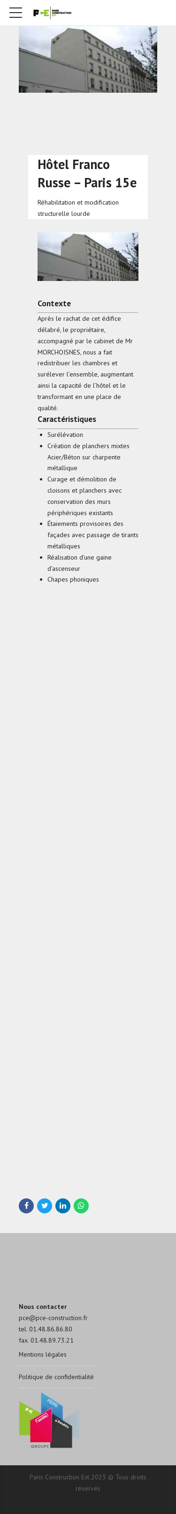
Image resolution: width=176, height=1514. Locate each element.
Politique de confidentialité (56, 1377)
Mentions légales (43, 1354)
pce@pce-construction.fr (53, 1318)
